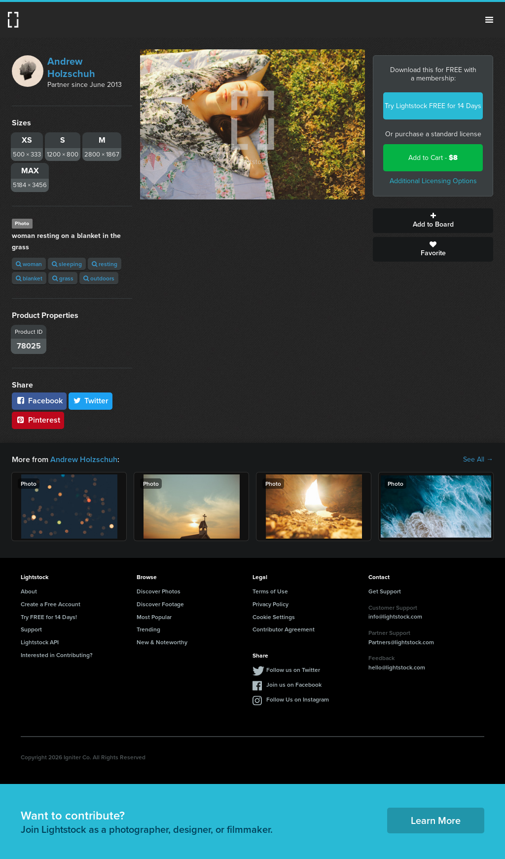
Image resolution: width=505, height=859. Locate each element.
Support (31, 629)
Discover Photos (158, 591)
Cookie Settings (273, 617)
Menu (489, 20)
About (29, 591)
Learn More (436, 820)
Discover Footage (160, 604)
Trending (148, 629)
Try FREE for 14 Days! (49, 617)
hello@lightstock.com (396, 667)
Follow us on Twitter (293, 669)
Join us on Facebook (294, 684)
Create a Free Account (50, 604)
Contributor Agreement (283, 629)
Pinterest (38, 420)
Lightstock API (40, 642)
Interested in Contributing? (57, 655)
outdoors (98, 278)
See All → (478, 460)
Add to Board (433, 220)
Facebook (39, 400)
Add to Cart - (433, 158)
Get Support (384, 591)
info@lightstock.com (395, 616)
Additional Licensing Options (433, 181)
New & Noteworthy (162, 642)
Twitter (90, 400)
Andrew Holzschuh (71, 67)
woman (29, 264)
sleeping (67, 264)
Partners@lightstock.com (401, 642)
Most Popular (154, 617)
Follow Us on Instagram (297, 699)
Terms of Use (270, 591)
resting (104, 264)
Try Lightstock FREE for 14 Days (433, 106)
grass (62, 278)
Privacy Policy (270, 604)
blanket (29, 278)
